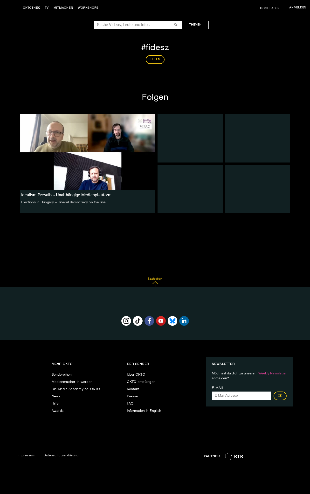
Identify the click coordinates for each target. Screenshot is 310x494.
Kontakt (133, 389)
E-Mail (218, 388)
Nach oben (155, 282)
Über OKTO (136, 374)
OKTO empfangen (141, 382)
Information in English (144, 411)
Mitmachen (63, 7)
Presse (132, 396)
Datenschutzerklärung (60, 455)
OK (280, 395)
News (56, 396)
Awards (58, 411)
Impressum (26, 455)
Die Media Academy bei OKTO (76, 389)
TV (47, 7)
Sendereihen (62, 374)
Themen (197, 24)
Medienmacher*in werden (72, 382)
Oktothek (31, 7)
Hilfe (55, 403)
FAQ (130, 403)
